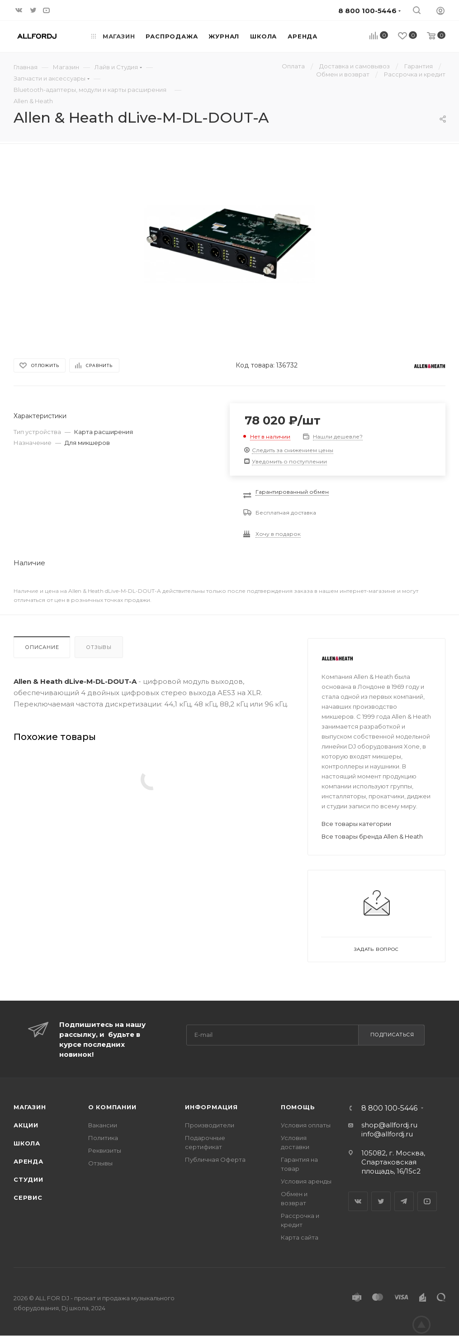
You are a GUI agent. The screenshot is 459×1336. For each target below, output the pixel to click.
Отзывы (99, 647)
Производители (209, 1125)
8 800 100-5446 (389, 1108)
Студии (28, 1179)
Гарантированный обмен (292, 491)
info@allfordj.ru (387, 1134)
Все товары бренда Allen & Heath (372, 836)
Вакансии (102, 1125)
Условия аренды (306, 1181)
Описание (42, 647)
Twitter (381, 1201)
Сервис (28, 1197)
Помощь (298, 1107)
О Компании (112, 1107)
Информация (211, 1107)
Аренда (28, 1161)
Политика (103, 1137)
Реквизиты (104, 1150)
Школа (27, 1143)
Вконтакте (358, 1201)
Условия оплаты (306, 1125)
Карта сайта (299, 1237)
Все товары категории (356, 823)
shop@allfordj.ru (389, 1125)
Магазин (30, 1107)
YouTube (427, 1201)
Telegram (404, 1201)
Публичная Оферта (215, 1159)
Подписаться (392, 1034)
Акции (26, 1125)
